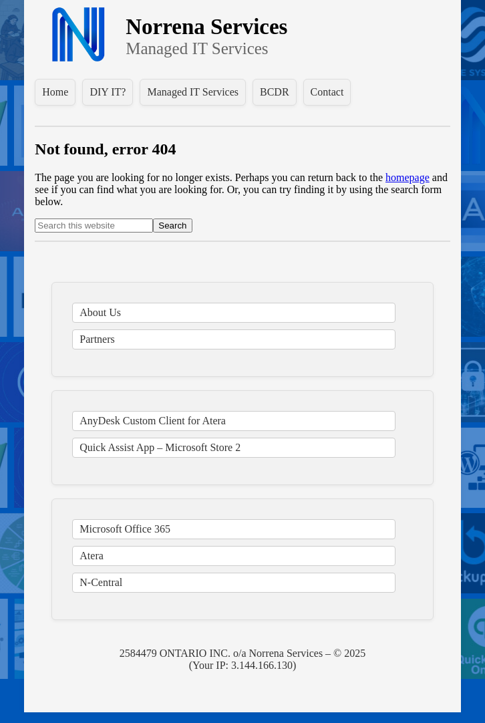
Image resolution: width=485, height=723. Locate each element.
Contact (327, 92)
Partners (96, 339)
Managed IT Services (192, 92)
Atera (91, 555)
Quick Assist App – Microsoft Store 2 (159, 447)
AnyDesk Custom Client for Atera (152, 420)
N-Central (100, 582)
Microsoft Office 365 (124, 529)
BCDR (274, 92)
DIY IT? (108, 92)
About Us (100, 312)
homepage (407, 177)
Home (55, 92)
